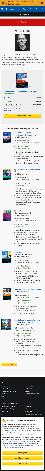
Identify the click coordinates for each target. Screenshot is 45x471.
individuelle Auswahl (30, 439)
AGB (2, 414)
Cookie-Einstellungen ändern (33, 414)
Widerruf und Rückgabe (8, 409)
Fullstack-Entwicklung (29, 134)
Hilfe (25, 409)
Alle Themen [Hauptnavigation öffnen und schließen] (24, 14)
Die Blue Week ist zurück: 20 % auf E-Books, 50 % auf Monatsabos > (21, 3)
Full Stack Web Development (29, 171)
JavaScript (29, 212)
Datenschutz (27, 468)
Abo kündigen (28, 411)
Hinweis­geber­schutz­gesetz (32, 393)
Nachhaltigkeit (28, 388)
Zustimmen (13, 431)
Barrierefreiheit (29, 386)
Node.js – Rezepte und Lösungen (27, 289)
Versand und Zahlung (8, 406)
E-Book (7, 101)
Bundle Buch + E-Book (12, 105)
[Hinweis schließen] (42, 2)
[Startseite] (10, 9)
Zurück (10, 364)
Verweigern (8, 441)
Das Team (4, 388)
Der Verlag (4, 386)
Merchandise (5, 411)
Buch (7, 97)
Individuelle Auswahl (22, 458)
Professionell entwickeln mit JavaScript (20, 91)
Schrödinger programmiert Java (29, 321)
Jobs (2, 396)
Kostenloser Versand (10, 109)
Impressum (18, 468)
